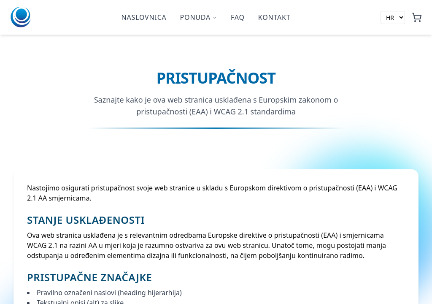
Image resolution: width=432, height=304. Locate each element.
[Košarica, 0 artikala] (417, 17)
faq (238, 17)
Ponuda (198, 17)
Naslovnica (144, 17)
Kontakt (274, 17)
